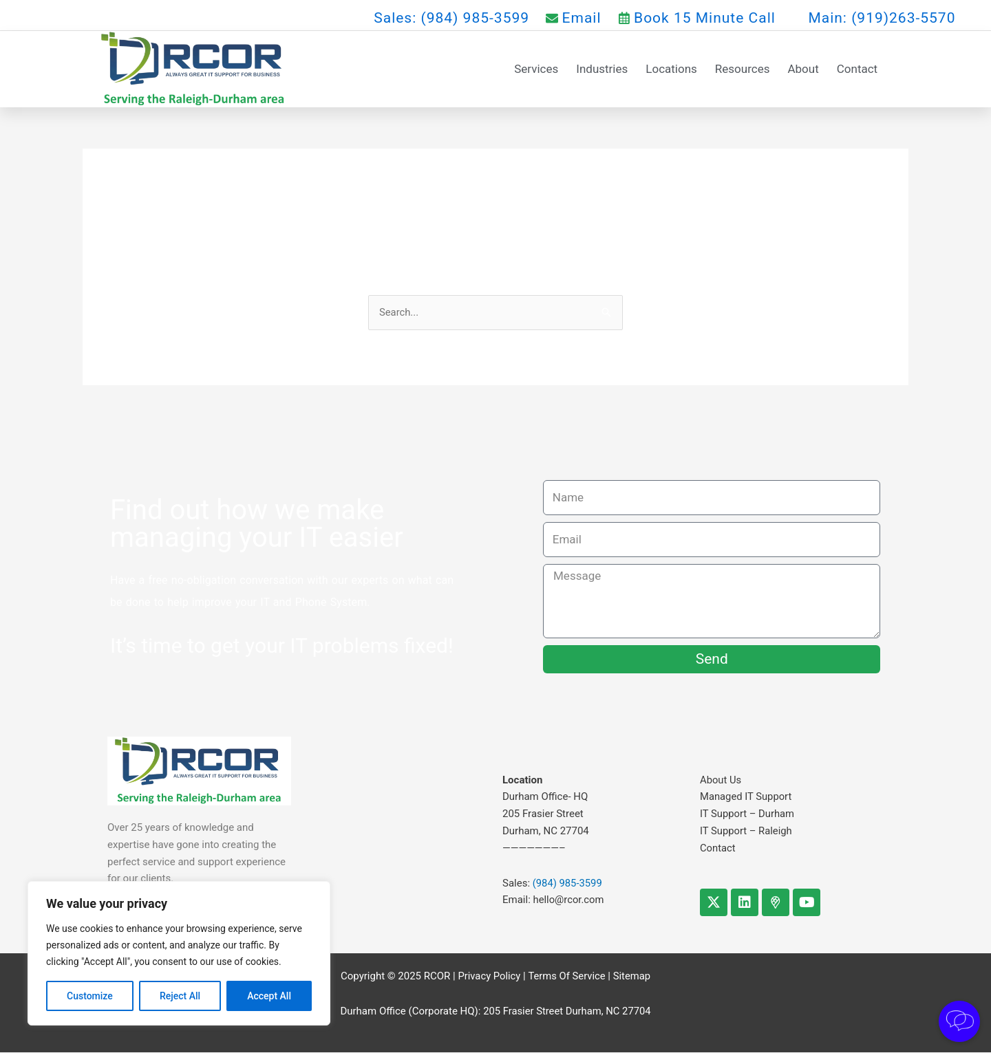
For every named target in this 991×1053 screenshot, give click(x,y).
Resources (742, 69)
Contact (857, 69)
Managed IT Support (746, 797)
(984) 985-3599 (568, 883)
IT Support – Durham (748, 813)
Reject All (180, 995)
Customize (90, 995)
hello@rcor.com (569, 900)
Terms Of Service (567, 976)
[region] (179, 953)
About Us (721, 780)
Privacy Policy (488, 976)
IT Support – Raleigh (746, 831)
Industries (602, 69)
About (802, 69)
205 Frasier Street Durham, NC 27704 (567, 1012)
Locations (671, 69)
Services (536, 69)
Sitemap (633, 976)
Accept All (269, 995)
